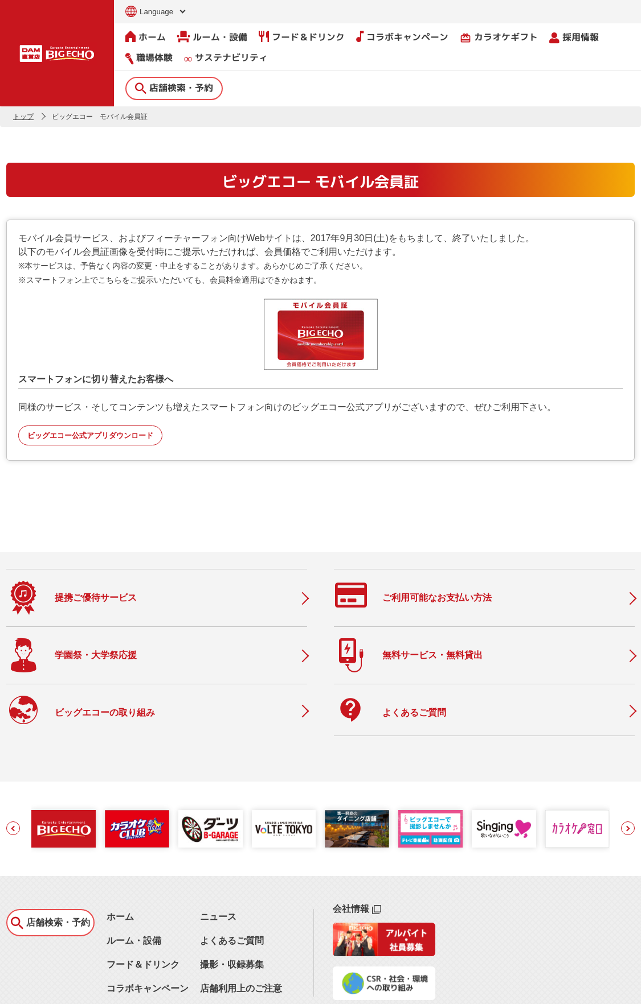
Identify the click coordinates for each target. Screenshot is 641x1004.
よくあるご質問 (232, 888)
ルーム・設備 (212, 36)
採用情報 (574, 36)
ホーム (145, 36)
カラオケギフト (499, 36)
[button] (13, 776)
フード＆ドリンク (302, 36)
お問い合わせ (26, 988)
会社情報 (357, 856)
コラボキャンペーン (402, 36)
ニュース (218, 864)
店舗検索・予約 (174, 87)
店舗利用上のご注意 (241, 936)
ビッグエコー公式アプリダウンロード (90, 435)
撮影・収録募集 (232, 912)
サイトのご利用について (95, 988)
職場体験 (149, 57)
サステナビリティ (226, 58)
